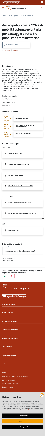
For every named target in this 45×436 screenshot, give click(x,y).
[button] (42, 8)
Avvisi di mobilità (28, 16)
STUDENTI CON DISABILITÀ (10, 338)
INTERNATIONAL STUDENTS (10, 321)
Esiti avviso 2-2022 (14, 230)
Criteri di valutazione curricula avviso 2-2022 (22, 213)
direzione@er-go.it (7, 387)
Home (4, 16)
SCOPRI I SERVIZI (7, 313)
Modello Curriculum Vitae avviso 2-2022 (20, 186)
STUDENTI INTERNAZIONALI (10, 330)
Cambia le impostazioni (23, 427)
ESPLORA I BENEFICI (8, 304)
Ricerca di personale (14, 16)
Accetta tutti (22, 421)
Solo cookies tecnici (22, 416)
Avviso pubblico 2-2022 (15, 154)
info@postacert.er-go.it (11, 383)
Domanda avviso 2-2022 (15, 175)
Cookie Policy (28, 410)
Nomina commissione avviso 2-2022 (19, 203)
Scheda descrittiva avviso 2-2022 (18, 164)
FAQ (3, 363)
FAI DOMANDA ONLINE (9, 355)
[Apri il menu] (3, 8)
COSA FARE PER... (7, 346)
